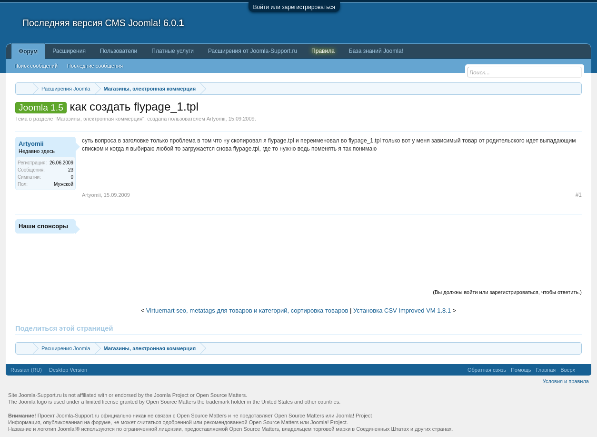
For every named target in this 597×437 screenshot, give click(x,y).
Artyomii (216, 119)
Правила (323, 51)
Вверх (567, 370)
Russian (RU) (26, 370)
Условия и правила (566, 381)
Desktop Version (68, 370)
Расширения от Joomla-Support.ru (252, 51)
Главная (546, 370)
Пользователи (118, 51)
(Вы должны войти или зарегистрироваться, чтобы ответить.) (507, 292)
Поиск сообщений (36, 66)
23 (70, 170)
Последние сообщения (95, 66)
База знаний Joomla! (376, 51)
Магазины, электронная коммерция (99, 119)
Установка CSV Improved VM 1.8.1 (402, 310)
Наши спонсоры (43, 226)
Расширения (69, 51)
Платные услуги (172, 51)
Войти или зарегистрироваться (294, 7)
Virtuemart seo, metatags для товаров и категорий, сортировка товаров (247, 310)
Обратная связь (487, 370)
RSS (583, 369)
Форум (28, 51)
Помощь (521, 370)
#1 (579, 195)
